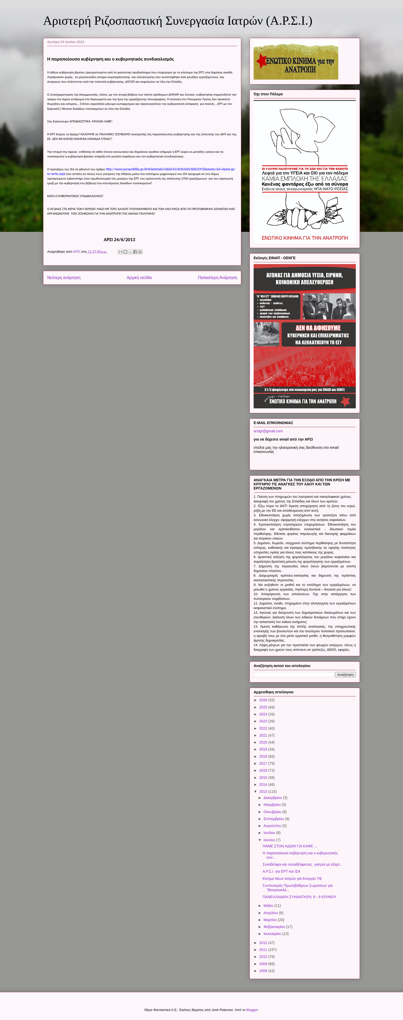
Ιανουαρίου (272, 934)
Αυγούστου (272, 826)
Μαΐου (268, 906)
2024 (263, 714)
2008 (263, 971)
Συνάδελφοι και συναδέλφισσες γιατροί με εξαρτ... (303, 864)
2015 (263, 777)
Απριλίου (271, 913)
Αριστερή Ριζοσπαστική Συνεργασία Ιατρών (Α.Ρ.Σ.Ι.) (177, 20)
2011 (263, 950)
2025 (263, 707)
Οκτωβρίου (272, 812)
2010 (263, 957)
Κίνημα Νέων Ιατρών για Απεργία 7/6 (292, 878)
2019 (263, 749)
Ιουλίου (269, 833)
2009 (263, 964)
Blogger (252, 1010)
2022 (263, 728)
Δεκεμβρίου (273, 798)
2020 (263, 742)
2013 (263, 791)
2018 (263, 756)
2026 (263, 700)
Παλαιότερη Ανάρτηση (217, 277)
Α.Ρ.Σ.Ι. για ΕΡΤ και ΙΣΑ (281, 871)
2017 (263, 763)
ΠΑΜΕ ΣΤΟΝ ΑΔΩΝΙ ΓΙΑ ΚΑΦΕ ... (290, 846)
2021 (263, 735)
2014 (263, 784)
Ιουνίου (269, 840)
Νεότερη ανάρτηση (63, 277)
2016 (263, 770)
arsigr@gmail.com (268, 431)
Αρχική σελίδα (139, 277)
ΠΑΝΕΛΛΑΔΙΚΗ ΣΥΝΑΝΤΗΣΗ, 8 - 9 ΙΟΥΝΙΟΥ (299, 897)
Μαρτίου (270, 920)
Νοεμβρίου (272, 805)
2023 (263, 721)
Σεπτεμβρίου (274, 819)
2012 (263, 943)
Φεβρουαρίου (274, 927)
